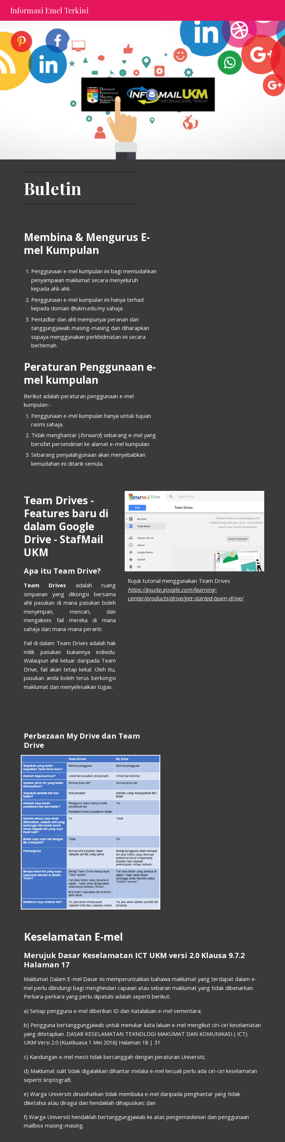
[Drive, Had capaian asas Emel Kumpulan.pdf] (204, 312)
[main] (80, 188)
